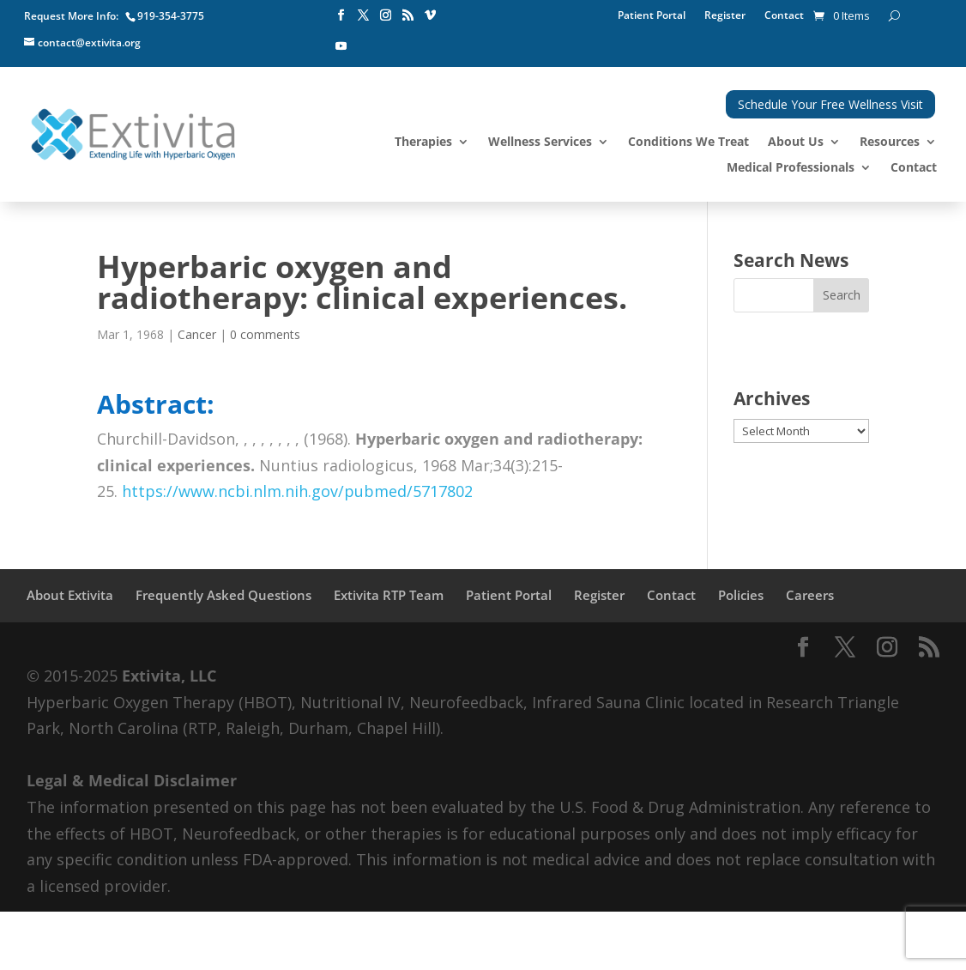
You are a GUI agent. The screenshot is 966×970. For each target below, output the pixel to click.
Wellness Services (540, 142)
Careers (810, 594)
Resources (890, 142)
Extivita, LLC (169, 675)
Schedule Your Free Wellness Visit (830, 104)
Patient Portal (651, 15)
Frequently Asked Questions (223, 594)
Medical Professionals (790, 168)
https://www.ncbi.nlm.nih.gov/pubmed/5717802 (297, 491)
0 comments (265, 334)
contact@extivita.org (89, 42)
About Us (796, 142)
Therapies (423, 142)
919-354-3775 (170, 16)
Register (725, 15)
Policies (741, 594)
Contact (784, 15)
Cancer (197, 334)
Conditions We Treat (688, 142)
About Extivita (70, 594)
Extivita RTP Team (389, 594)
